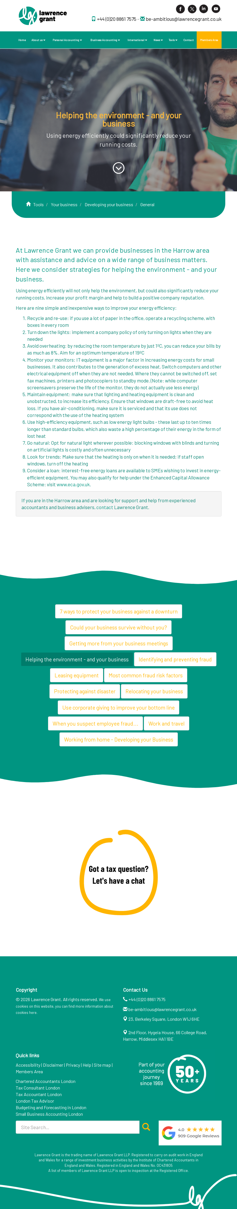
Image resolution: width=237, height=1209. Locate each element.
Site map (102, 1065)
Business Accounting (105, 40)
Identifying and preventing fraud (175, 659)
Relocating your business (154, 691)
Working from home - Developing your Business (118, 739)
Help (87, 1065)
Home (22, 40)
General (147, 204)
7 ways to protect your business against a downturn (119, 611)
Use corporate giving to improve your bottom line (118, 707)
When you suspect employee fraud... (95, 723)
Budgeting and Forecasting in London (51, 1107)
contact (104, 507)
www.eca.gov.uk (73, 484)
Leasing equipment (77, 675)
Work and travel (166, 723)
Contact (188, 40)
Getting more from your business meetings (118, 643)
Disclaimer (53, 1065)
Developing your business (109, 204)
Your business (64, 204)
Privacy (73, 1065)
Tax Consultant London (38, 1087)
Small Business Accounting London (49, 1114)
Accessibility (28, 1065)
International (137, 40)
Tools (173, 40)
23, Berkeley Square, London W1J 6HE (164, 1019)
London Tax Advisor (35, 1100)
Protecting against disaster (84, 691)
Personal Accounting (67, 40)
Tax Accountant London (39, 1094)
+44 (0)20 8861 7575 (117, 19)
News (158, 40)
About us (38, 40)
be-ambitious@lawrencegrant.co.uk (184, 19)
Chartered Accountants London (45, 1081)
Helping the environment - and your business (77, 659)
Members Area (209, 40)
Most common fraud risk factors (146, 675)
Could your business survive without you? (118, 627)
